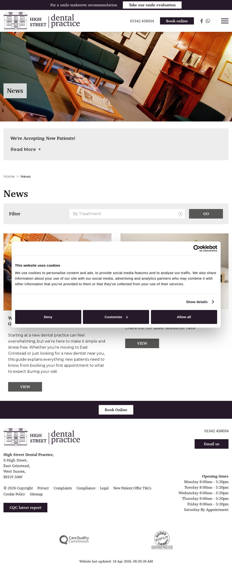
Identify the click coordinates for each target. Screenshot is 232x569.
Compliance (85, 488)
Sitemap (36, 494)
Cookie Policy (14, 494)
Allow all (184, 317)
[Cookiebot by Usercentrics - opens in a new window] (196, 248)
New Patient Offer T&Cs (132, 488)
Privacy (43, 488)
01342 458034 (216, 430)
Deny (48, 317)
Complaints (63, 488)
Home (9, 176)
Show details (197, 302)
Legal (104, 488)
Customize (116, 317)
